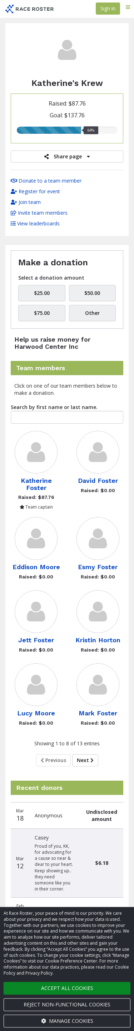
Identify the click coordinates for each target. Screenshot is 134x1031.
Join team (26, 202)
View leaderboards (35, 223)
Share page (67, 156)
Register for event (35, 191)
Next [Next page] (85, 760)
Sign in (107, 8)
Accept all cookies (67, 988)
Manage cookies (67, 1020)
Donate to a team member (46, 180)
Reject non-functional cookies (67, 1004)
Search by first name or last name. (54, 407)
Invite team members (39, 212)
